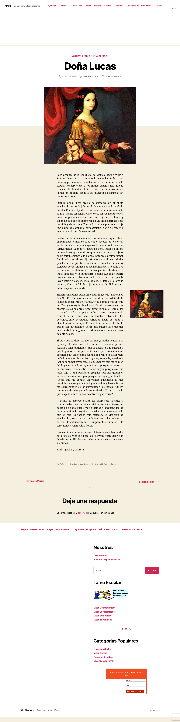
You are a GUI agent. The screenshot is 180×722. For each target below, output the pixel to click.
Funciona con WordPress (48, 715)
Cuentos (118, 5)
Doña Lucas (65, 464)
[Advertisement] (90, 29)
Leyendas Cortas (81, 56)
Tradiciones (76, 5)
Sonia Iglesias (70, 77)
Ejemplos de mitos (104, 662)
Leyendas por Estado (65, 529)
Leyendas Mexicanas (34, 529)
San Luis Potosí (100, 56)
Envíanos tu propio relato (107, 564)
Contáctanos (100, 560)
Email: (127, 691)
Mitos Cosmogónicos (105, 613)
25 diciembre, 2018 (90, 77)
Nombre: (128, 686)
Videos (88, 5)
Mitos (8, 5)
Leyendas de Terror (33, 534)
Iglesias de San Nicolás (80, 464)
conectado (83, 513)
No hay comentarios (113, 77)
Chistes (107, 5)
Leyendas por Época (95, 529)
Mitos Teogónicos (103, 624)
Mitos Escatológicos (105, 616)
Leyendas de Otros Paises (139, 5)
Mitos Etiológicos (103, 620)
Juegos (160, 5)
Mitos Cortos (101, 658)
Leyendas (51, 5)
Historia (97, 5)
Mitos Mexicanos (123, 529)
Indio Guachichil (97, 464)
